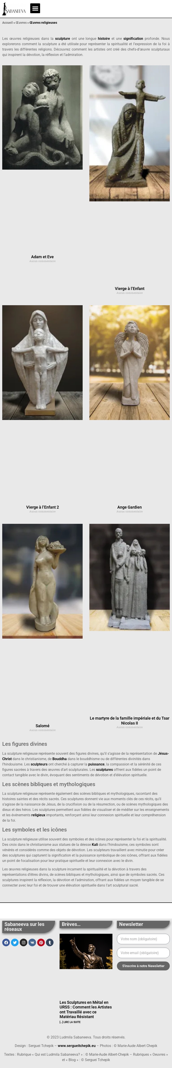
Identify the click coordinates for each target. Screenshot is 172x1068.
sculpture (62, 38)
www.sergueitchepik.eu (77, 1046)
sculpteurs (39, 764)
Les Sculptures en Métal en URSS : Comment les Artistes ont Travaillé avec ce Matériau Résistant (86, 1009)
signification (133, 38)
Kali (95, 844)
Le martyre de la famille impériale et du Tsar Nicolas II (129, 720)
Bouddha (59, 759)
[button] (35, 8)
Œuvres (21, 22)
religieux (38, 815)
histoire (104, 38)
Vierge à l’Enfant (129, 288)
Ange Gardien (129, 507)
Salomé (42, 725)
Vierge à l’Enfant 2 (42, 507)
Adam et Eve (42, 256)
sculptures (104, 769)
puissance (96, 764)
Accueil (7, 22)
